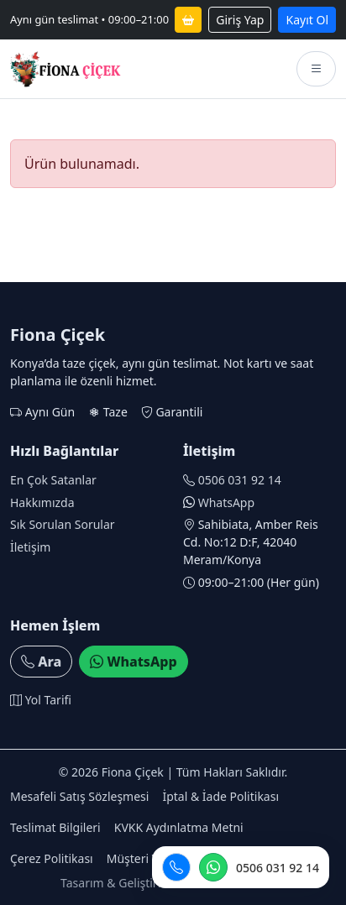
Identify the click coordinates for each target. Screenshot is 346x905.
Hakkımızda (42, 502)
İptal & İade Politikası (220, 796)
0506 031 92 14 (239, 480)
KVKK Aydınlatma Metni (179, 827)
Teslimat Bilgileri (55, 827)
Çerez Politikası (51, 858)
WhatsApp (226, 502)
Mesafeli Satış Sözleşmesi (79, 796)
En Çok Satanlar (53, 480)
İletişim (30, 547)
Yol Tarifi (40, 700)
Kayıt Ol (307, 20)
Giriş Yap (240, 20)
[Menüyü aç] (316, 68)
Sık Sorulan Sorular (62, 524)
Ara (41, 661)
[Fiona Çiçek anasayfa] (65, 69)
